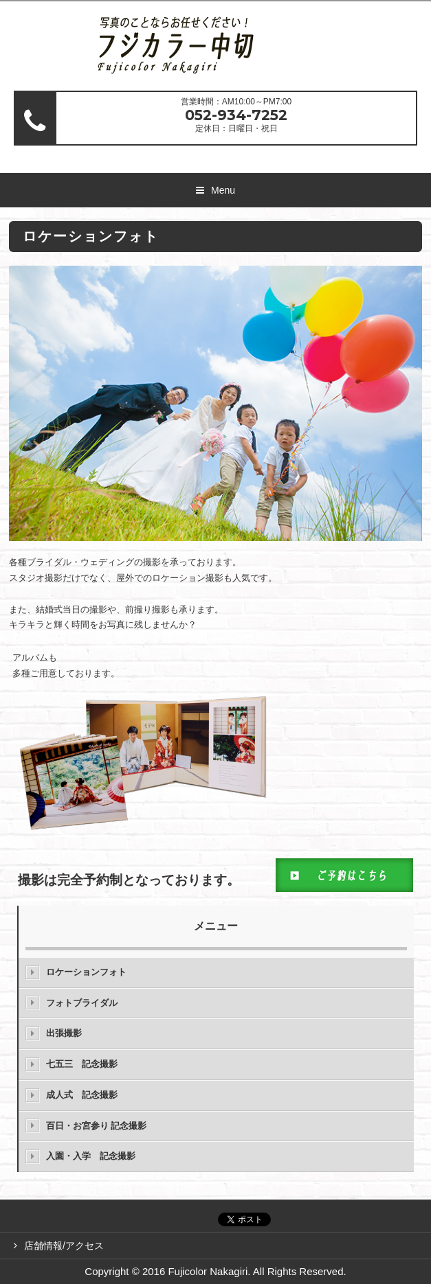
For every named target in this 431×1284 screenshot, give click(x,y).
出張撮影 (64, 1033)
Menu (223, 190)
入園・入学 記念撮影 (90, 1156)
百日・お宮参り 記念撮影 (96, 1126)
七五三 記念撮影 (82, 1064)
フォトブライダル (82, 1003)
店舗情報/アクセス (64, 1245)
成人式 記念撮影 (82, 1095)
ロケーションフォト (86, 972)
